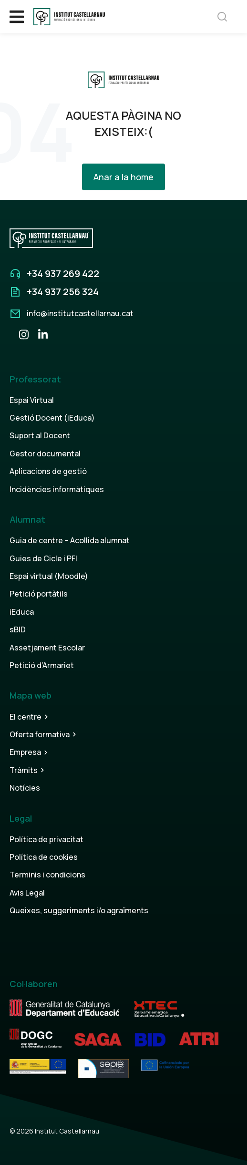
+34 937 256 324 (63, 291)
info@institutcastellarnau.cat (80, 313)
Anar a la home (123, 177)
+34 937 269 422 (63, 273)
